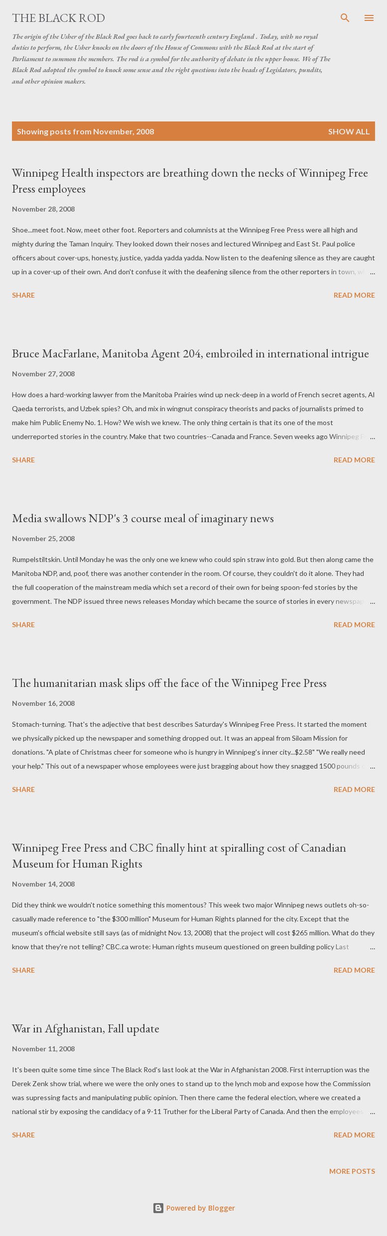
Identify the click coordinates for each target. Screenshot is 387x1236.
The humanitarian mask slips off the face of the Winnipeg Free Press (169, 682)
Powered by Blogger (193, 1208)
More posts (352, 1171)
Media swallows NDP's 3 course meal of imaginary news (143, 518)
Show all (349, 131)
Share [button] (23, 295)
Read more (354, 295)
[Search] (345, 18)
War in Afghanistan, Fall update (85, 1028)
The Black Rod (58, 17)
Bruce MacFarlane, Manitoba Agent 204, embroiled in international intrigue (190, 353)
